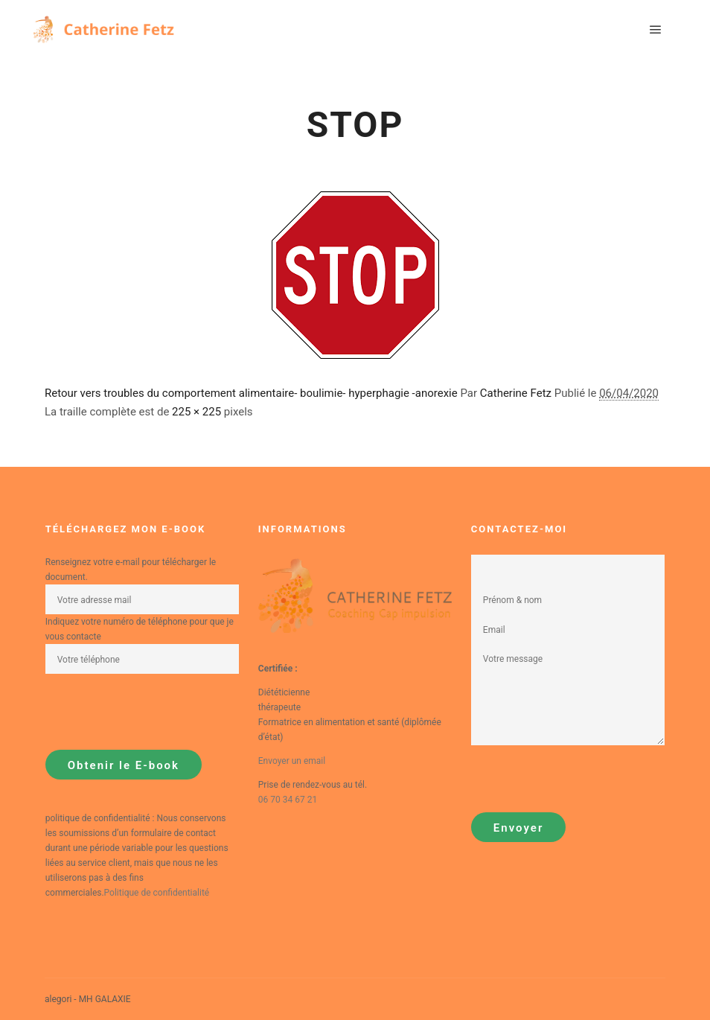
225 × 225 (196, 411)
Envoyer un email (291, 761)
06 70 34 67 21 (287, 799)
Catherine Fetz (515, 393)
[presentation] (158, 712)
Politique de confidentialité (157, 892)
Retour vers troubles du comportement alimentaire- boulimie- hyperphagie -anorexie (251, 393)
